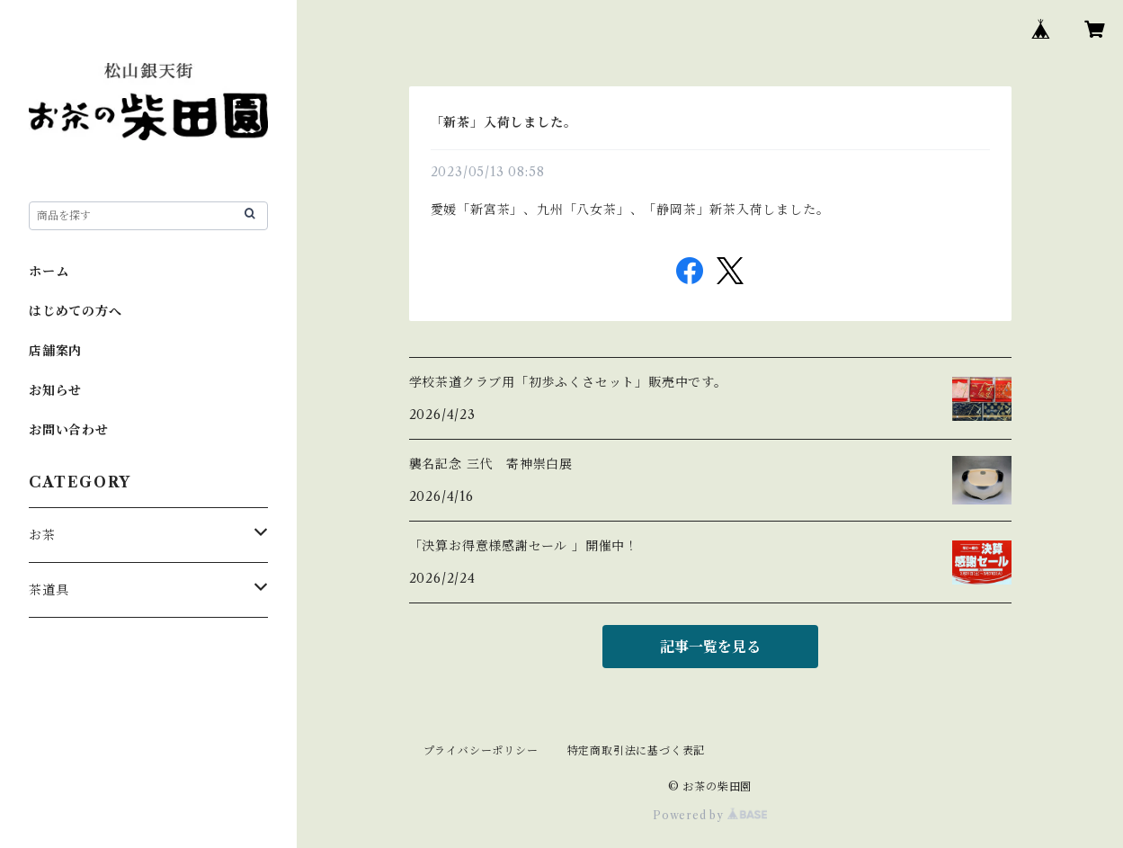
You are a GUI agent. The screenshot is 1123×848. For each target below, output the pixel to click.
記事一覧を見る (710, 647)
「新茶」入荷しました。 (504, 122)
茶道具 (48, 590)
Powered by (710, 815)
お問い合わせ (69, 430)
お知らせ (55, 390)
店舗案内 (55, 351)
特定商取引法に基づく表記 (636, 750)
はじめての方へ (75, 311)
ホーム (48, 271)
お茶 (42, 535)
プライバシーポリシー (481, 750)
